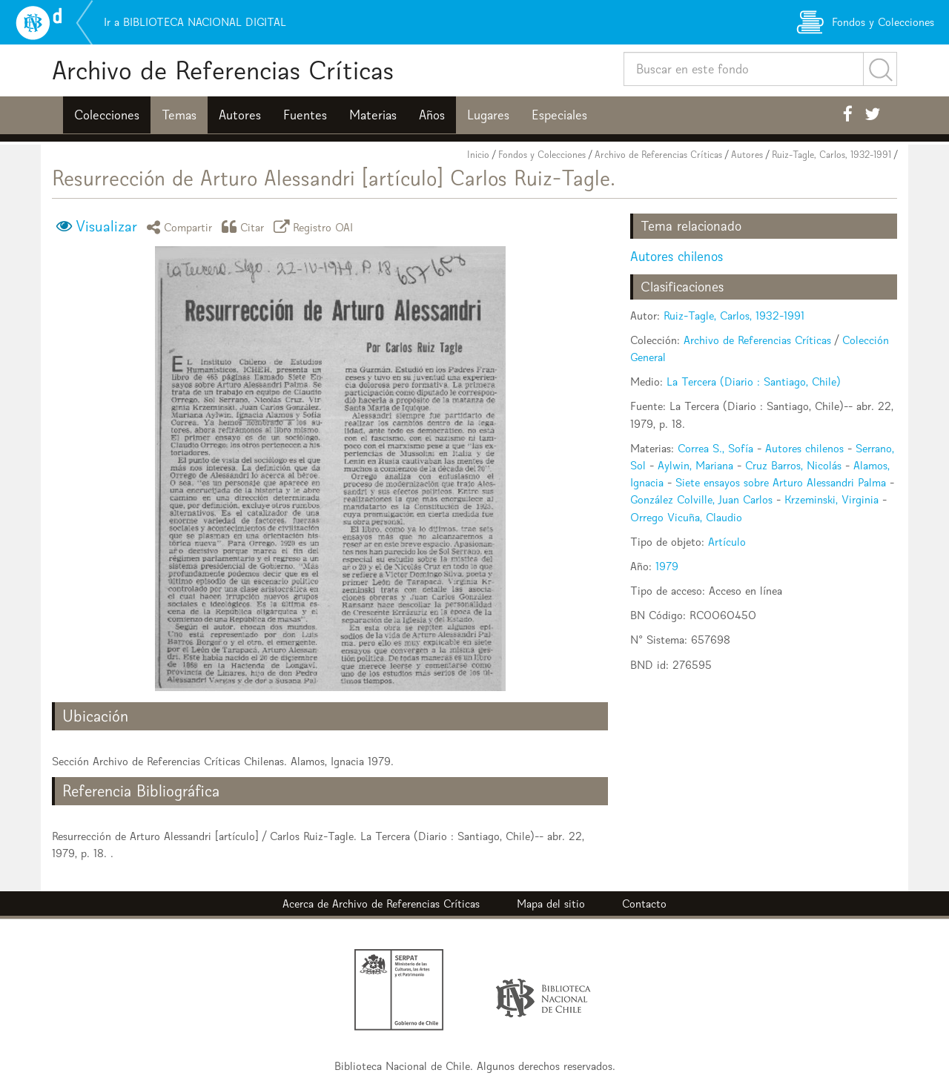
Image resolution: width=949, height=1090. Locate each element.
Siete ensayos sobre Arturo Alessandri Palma (780, 482)
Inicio (478, 154)
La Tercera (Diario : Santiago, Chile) (754, 381)
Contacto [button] (644, 903)
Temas (179, 115)
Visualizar (106, 226)
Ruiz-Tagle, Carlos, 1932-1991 (831, 154)
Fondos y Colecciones (542, 154)
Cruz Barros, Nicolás (793, 465)
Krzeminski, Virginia (831, 499)
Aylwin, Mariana (695, 465)
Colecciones (106, 115)
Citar (245, 226)
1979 (666, 566)
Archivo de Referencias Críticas (223, 70)
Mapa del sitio (551, 903)
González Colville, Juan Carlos (701, 499)
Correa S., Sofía (715, 448)
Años (432, 115)
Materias (373, 115)
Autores (240, 115)
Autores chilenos (676, 256)
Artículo (727, 542)
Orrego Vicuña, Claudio (686, 517)
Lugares (488, 115)
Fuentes (305, 115)
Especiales (559, 115)
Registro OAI (316, 226)
